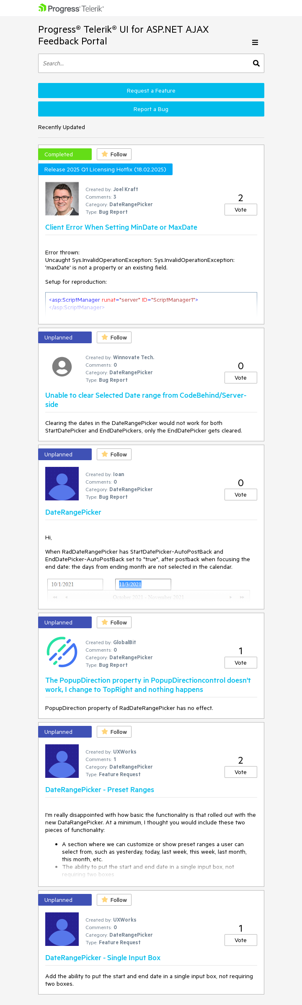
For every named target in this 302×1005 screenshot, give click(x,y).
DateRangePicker (73, 511)
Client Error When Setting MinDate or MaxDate (121, 226)
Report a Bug (151, 109)
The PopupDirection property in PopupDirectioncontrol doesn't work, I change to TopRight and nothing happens (148, 684)
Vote (241, 209)
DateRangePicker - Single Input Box (102, 957)
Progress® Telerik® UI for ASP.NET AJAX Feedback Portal (123, 35)
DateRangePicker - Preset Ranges (99, 789)
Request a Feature (151, 90)
